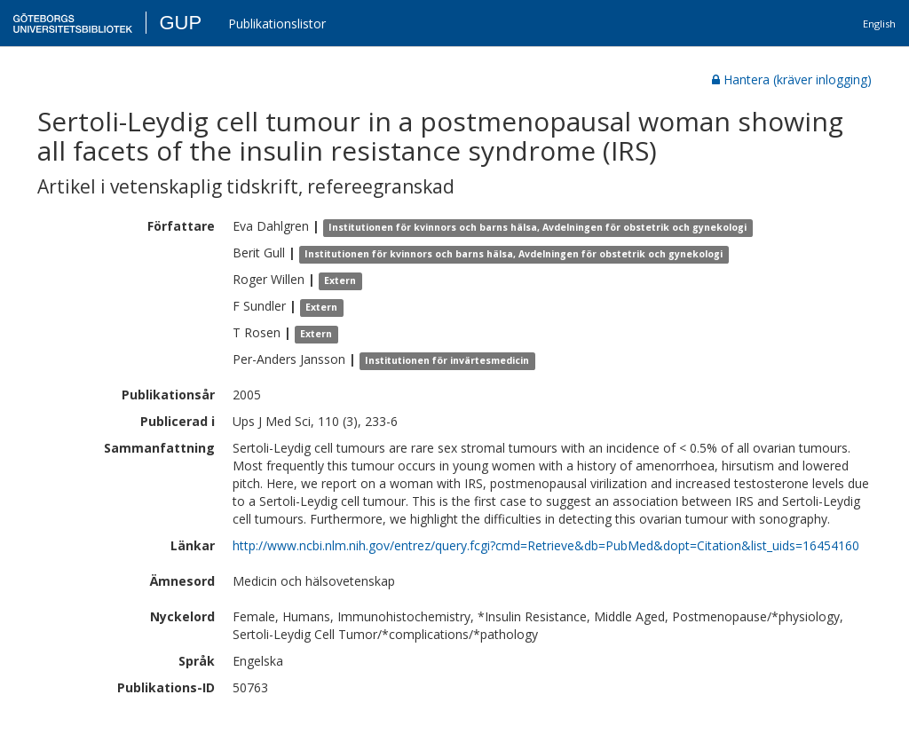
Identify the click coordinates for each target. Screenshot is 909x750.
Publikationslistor (277, 23)
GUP (180, 23)
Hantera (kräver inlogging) (792, 79)
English (879, 23)
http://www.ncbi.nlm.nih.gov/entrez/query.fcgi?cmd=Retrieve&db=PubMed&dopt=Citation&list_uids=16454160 (546, 545)
